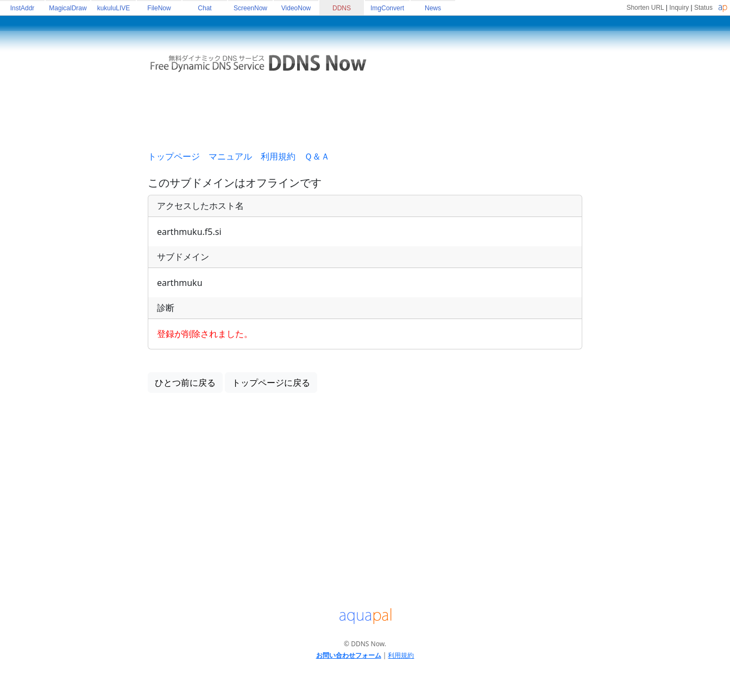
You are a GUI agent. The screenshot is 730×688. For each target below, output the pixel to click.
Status (703, 7)
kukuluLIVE (113, 8)
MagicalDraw (67, 8)
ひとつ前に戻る (185, 382)
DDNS (341, 8)
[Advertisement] (365, 116)
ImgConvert (387, 8)
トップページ (174, 156)
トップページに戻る (271, 382)
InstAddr (22, 8)
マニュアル (230, 156)
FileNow (159, 8)
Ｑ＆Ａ (317, 156)
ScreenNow (250, 8)
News (433, 8)
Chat (204, 8)
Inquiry (679, 7)
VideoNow (296, 8)
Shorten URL (645, 7)
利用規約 (278, 156)
